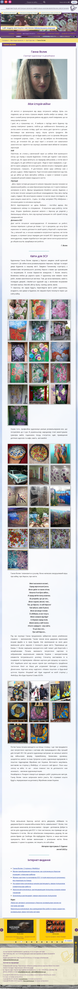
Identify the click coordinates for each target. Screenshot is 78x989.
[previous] (1, 930)
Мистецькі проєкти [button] (29, 33)
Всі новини (68, 941)
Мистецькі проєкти (17, 40)
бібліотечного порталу (44, 28)
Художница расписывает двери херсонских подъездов (35, 896)
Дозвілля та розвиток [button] (69, 33)
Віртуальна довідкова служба (27, 13)
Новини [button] (19, 33)
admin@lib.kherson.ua (38, 972)
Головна (5, 40)
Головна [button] (12, 33)
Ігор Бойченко (23, 979)
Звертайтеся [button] (64, 2)
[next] (76, 930)
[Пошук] (44, 2)
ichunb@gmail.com (24, 972)
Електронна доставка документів (49, 13)
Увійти (74, 2)
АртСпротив (30, 40)
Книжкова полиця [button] (54, 33)
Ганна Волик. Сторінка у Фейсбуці (26, 868)
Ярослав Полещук (28, 981)
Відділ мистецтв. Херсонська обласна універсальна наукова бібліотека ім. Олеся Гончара (37, 8)
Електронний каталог (8, 13)
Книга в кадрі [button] (42, 33)
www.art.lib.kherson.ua (10, 960)
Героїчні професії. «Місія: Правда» (56, 929)
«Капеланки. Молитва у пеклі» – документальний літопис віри (20, 929)
